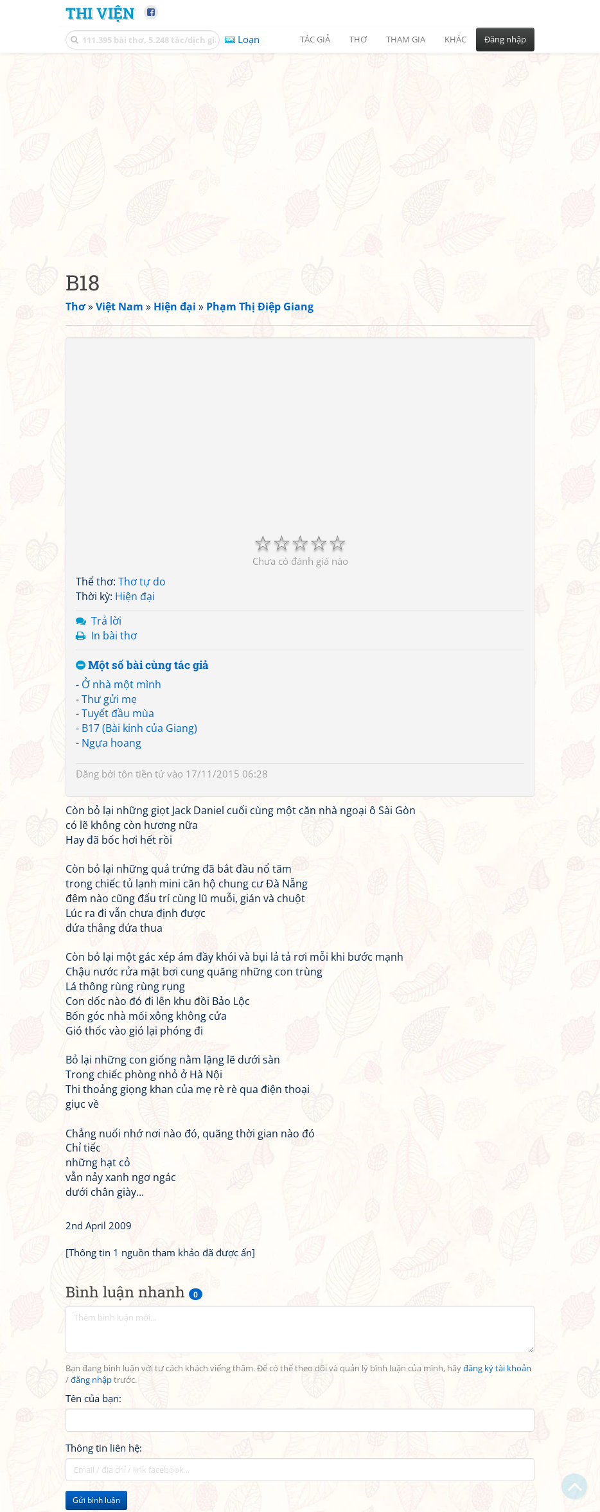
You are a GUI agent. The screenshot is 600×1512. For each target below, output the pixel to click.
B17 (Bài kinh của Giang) (139, 728)
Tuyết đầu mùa (118, 713)
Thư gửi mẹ (109, 699)
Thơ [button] (358, 39)
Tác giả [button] (315, 39)
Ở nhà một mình (121, 684)
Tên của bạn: (93, 1398)
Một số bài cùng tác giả (142, 665)
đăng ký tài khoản (497, 1368)
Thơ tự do (142, 581)
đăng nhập (91, 1379)
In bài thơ (114, 635)
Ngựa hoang (111, 743)
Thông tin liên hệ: (104, 1447)
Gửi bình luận (96, 1500)
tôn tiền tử (141, 773)
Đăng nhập (505, 39)
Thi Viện (100, 12)
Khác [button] (455, 39)
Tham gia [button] (405, 39)
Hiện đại (135, 596)
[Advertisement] (300, 151)
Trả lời (106, 621)
